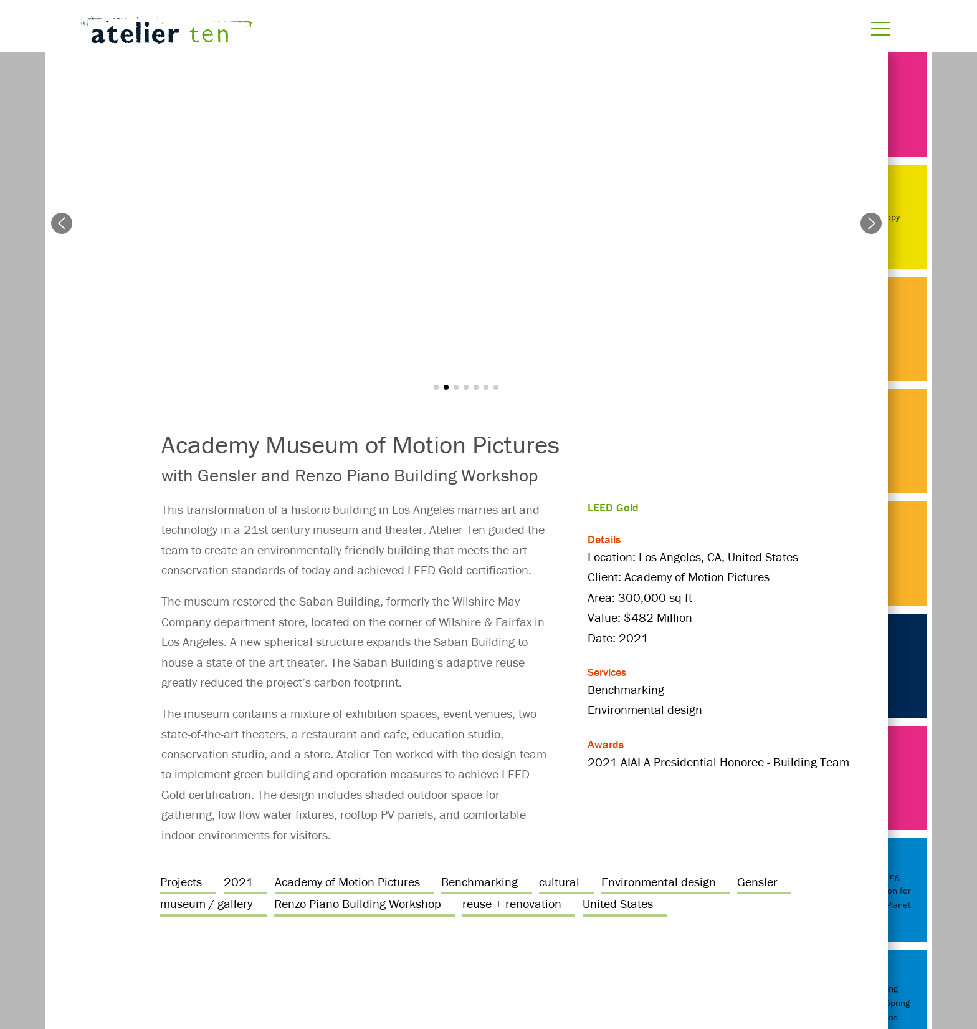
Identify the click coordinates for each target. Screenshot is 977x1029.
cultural (559, 881)
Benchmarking (479, 881)
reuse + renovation (511, 903)
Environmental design (658, 881)
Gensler (757, 881)
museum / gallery (206, 903)
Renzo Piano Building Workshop (357, 903)
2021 (239, 881)
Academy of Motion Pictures (347, 881)
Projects (181, 881)
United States (618, 903)
